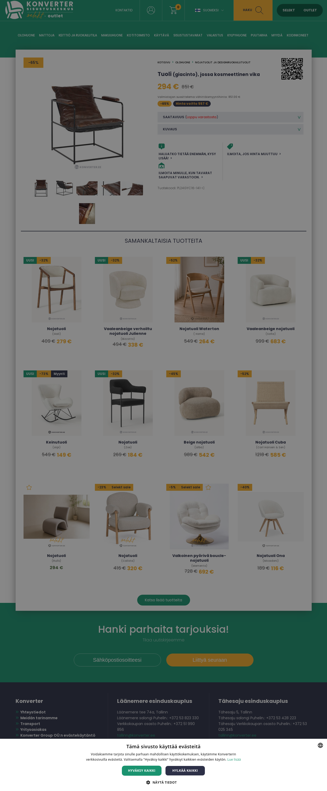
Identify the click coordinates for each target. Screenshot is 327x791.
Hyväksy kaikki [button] (141, 770)
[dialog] (163, 395)
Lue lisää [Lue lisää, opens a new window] (234, 759)
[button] (163, 782)
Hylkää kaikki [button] (185, 770)
